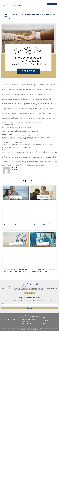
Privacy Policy (29, 327)
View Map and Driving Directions (28, 319)
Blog (43, 321)
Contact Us (45, 319)
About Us (44, 317)
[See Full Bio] (18, 170)
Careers (44, 323)
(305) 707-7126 (25, 321)
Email (2, 303)
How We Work (45, 320)
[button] (55, 6)
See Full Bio (15, 170)
